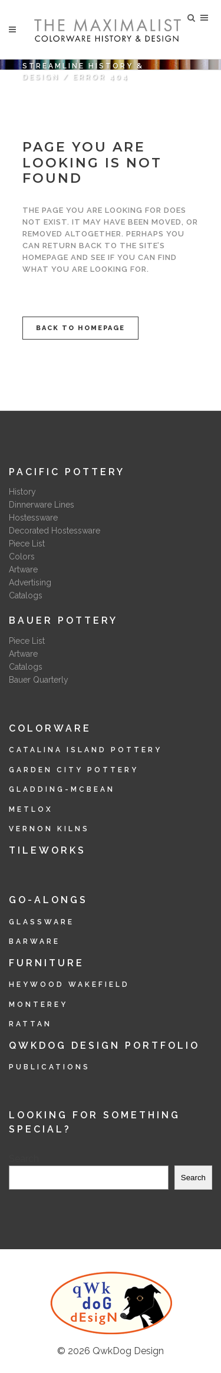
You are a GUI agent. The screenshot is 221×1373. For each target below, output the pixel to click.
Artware (23, 569)
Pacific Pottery (67, 472)
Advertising (30, 582)
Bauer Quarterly (38, 679)
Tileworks (47, 850)
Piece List (27, 543)
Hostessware (33, 517)
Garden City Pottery (73, 770)
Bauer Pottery (63, 620)
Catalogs (25, 595)
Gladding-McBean (62, 789)
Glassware (41, 922)
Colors (22, 556)
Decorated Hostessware (54, 530)
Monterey (38, 1004)
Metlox (31, 809)
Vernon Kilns (49, 829)
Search (24, 1158)
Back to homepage (80, 328)
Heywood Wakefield (69, 984)
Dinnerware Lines (41, 504)
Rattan (30, 1024)
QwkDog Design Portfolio (104, 1045)
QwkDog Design (128, 1350)
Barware (34, 941)
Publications (49, 1067)
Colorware (50, 728)
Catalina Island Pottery (85, 750)
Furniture (46, 963)
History (22, 491)
